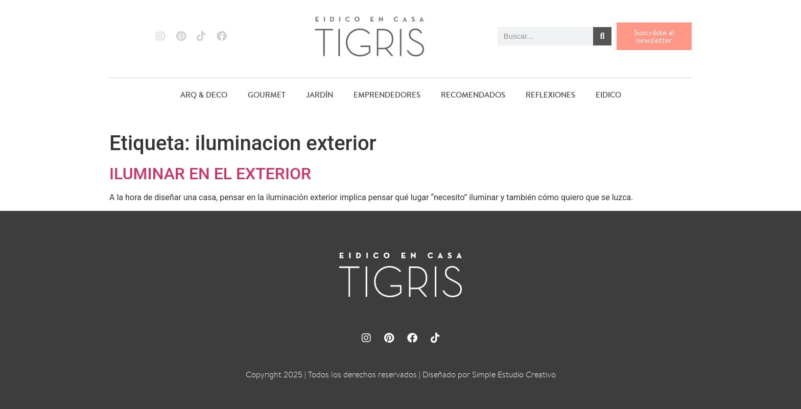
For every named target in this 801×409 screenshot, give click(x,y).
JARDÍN (319, 94)
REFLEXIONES (550, 94)
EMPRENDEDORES (387, 94)
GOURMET (267, 94)
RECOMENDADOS (473, 94)
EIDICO (608, 94)
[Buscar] (602, 36)
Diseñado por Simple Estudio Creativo (489, 374)
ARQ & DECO (203, 94)
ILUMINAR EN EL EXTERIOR (210, 173)
